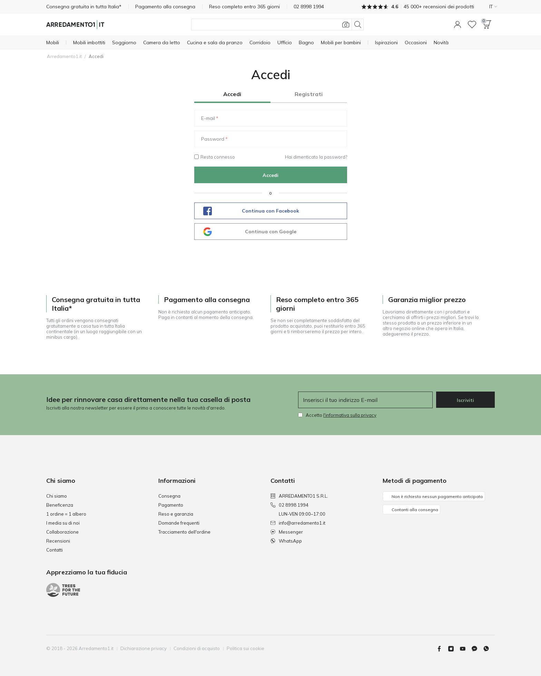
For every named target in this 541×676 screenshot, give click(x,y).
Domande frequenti (178, 523)
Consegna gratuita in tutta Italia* (83, 6)
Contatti (54, 550)
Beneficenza (59, 505)
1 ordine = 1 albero (66, 514)
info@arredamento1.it (297, 523)
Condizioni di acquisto (197, 648)
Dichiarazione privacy (143, 648)
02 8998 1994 (289, 505)
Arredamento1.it (64, 56)
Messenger (286, 532)
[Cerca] (277, 24)
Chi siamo (56, 496)
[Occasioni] (415, 42)
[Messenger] (477, 649)
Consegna (169, 496)
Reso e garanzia (175, 514)
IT (493, 6)
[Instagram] (454, 649)
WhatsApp (286, 541)
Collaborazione (62, 532)
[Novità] (441, 42)
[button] (457, 24)
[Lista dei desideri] (472, 24)
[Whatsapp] (489, 649)
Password (212, 139)
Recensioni (58, 541)
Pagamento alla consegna (165, 6)
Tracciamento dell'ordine (184, 532)
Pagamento (170, 505)
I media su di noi (63, 523)
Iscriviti (465, 400)
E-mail (208, 118)
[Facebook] (442, 649)
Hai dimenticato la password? (316, 157)
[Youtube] (465, 649)
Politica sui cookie (245, 648)
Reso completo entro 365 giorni (244, 6)
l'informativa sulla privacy (349, 415)
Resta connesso (214, 157)
